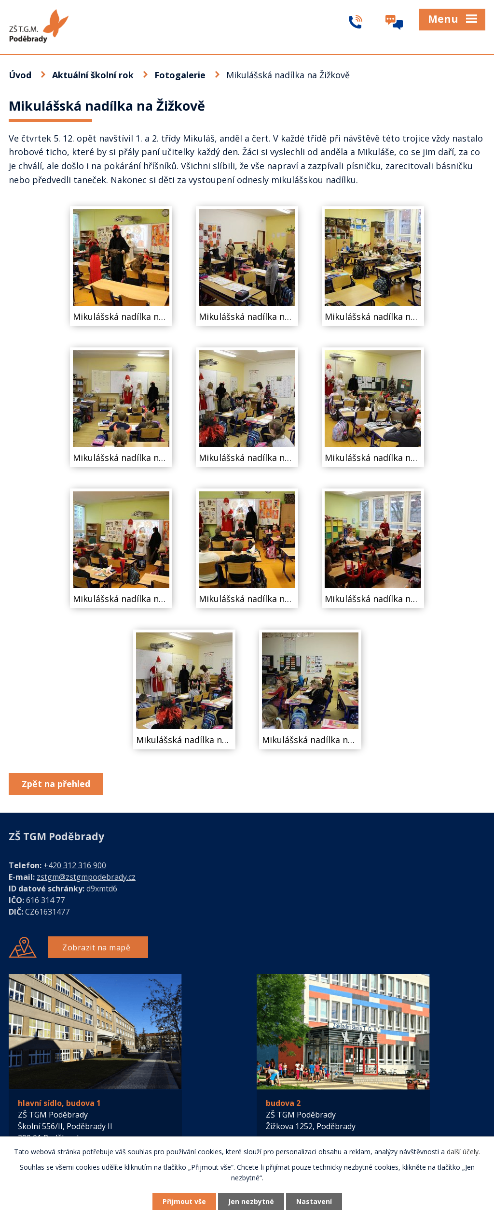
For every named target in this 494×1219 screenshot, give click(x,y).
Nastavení (314, 1201)
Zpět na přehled (56, 783)
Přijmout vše (184, 1201)
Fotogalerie (180, 75)
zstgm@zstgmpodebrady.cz (86, 877)
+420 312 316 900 (74, 865)
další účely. (463, 1151)
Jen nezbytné (251, 1201)
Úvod (20, 75)
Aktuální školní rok (93, 75)
